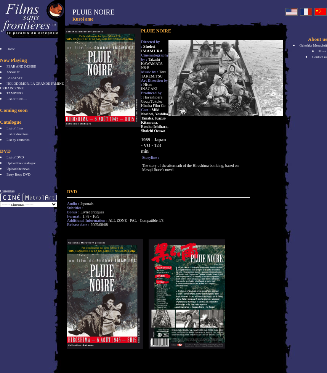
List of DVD (15, 157)
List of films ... (16, 99)
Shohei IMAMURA (152, 48)
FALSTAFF (14, 78)
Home (10, 49)
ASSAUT (13, 72)
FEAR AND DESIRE (21, 66)
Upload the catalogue (20, 163)
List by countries (18, 140)
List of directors (17, 134)
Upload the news (18, 169)
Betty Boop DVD (18, 174)
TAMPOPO (14, 93)
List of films (15, 128)
